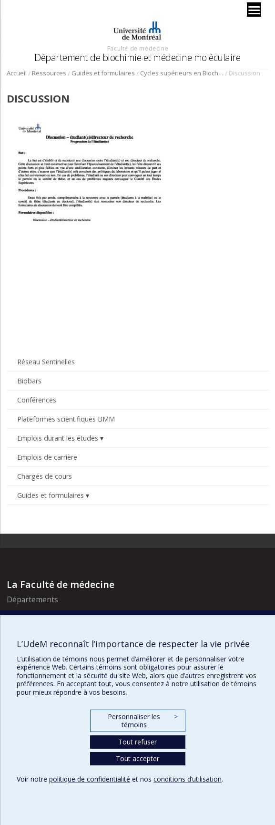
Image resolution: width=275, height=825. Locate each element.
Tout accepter (137, 758)
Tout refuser (137, 741)
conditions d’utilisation (187, 779)
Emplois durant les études (57, 438)
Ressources (49, 73)
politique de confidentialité (89, 779)
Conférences (36, 399)
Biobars (29, 380)
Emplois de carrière (47, 457)
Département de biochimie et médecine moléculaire (137, 57)
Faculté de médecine (137, 48)
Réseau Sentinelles (46, 361)
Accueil (17, 73)
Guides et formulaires (103, 73)
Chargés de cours (44, 476)
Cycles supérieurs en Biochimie (182, 73)
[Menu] (254, 9)
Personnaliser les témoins (142, 721)
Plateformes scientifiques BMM (66, 418)
